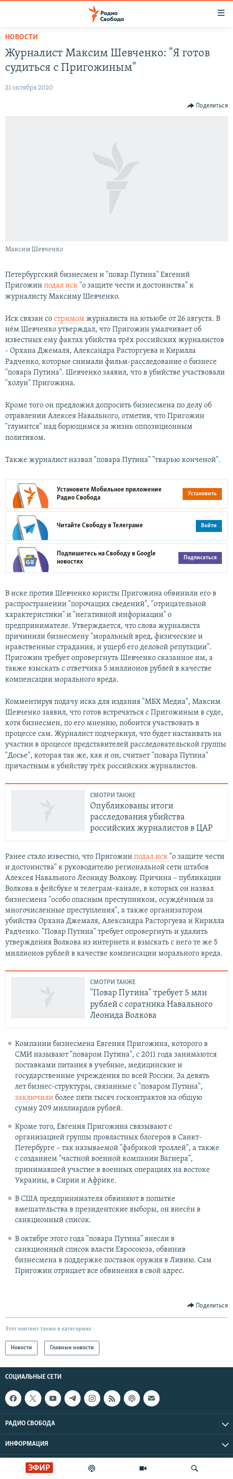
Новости (21, 37)
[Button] (207, 105)
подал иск (61, 286)
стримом (69, 319)
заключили (34, 1098)
